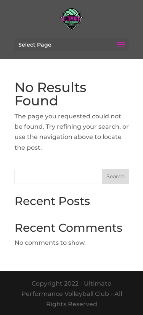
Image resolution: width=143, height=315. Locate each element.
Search (115, 176)
